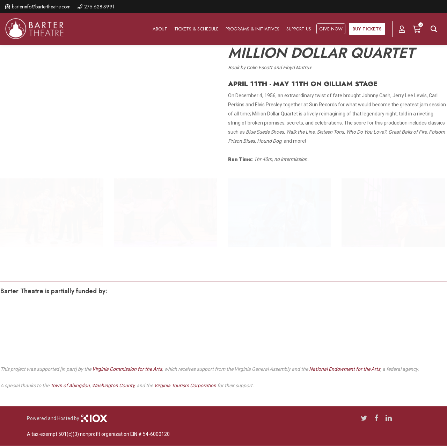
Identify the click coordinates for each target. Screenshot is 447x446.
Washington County (113, 385)
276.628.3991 (99, 6)
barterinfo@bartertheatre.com (41, 6)
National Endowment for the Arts (344, 369)
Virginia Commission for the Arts (127, 369)
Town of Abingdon (70, 385)
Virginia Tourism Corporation (185, 385)
